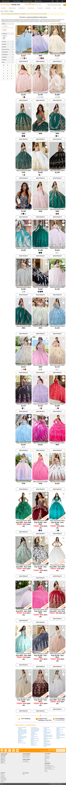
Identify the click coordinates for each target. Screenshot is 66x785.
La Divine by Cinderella (33, 732)
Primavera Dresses (47, 731)
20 (3, 75)
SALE (54, 8)
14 (3, 73)
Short (4, 38)
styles (4, 41)
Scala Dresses (46, 740)
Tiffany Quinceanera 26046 (40, 248)
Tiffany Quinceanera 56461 (57, 131)
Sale (45, 759)
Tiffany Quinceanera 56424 (57, 698)
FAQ (45, 770)
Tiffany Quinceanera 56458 (40, 131)
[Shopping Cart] (57, 1)
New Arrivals (47, 758)
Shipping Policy (3, 778)
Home (2, 11)
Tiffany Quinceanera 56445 (23, 565)
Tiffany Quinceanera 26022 (23, 54)
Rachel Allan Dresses (48, 735)
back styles (5, 49)
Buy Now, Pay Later (27, 1)
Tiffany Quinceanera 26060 (40, 170)
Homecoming (47, 756)
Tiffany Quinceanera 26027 (57, 93)
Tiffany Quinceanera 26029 (23, 93)
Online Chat (15, 4)
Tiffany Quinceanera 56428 (57, 565)
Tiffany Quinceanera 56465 (40, 54)
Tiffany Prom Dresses (60, 734)
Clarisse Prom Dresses (21, 735)
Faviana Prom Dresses (21, 739)
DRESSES (3, 8)
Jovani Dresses (34, 727)
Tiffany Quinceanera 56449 (23, 653)
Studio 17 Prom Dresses (59, 730)
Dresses (6, 11)
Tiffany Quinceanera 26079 (23, 404)
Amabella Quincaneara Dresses (22, 729)
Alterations (3, 776)
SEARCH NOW (61, 750)
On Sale (4, 29)
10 (7, 70)
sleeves (4, 57)
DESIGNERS (48, 8)
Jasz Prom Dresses (22, 742)
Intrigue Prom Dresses (20, 741)
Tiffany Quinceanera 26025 (40, 565)
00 (7, 65)
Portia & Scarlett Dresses (47, 730)
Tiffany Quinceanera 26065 (40, 287)
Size (3, 62)
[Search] (64, 5)
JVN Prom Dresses (35, 730)
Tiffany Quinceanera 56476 (57, 326)
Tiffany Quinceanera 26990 (40, 698)
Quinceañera (47, 757)
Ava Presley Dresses (22, 730)
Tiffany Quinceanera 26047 (57, 287)
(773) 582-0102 (25, 760)
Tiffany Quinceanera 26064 (57, 404)
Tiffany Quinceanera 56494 (40, 404)
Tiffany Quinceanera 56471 (57, 209)
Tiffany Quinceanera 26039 (57, 481)
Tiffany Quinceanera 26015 (57, 520)
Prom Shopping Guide (49, 765)
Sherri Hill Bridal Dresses (47, 742)
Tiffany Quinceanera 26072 (23, 443)
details (4, 59)
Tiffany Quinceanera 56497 (57, 443)
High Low (5, 35)
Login (24, 774)
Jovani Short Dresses (35, 728)
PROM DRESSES (12, 8)
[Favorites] (52, 1)
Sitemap (46, 771)
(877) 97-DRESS (26, 761)
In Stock (4, 30)
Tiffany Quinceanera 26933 (23, 520)
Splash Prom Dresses (60, 727)
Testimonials (3, 780)
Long (4, 37)
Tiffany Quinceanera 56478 (57, 170)
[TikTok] (9, 750)
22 (7, 75)
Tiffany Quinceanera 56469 (40, 209)
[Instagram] (2, 750)
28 (7, 78)
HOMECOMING (22, 8)
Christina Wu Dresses (22, 733)
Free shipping (38, 1)
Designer (11, 11)
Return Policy (3, 777)
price (3, 23)
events (4, 46)
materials (5, 54)
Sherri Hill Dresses (47, 743)
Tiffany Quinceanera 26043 (57, 248)
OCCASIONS (40, 8)
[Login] (62, 1)
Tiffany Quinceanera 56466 (23, 326)
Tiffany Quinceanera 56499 (23, 481)
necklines (5, 52)
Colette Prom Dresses (22, 736)
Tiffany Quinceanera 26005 (57, 653)
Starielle (58, 728)
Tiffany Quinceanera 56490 (40, 365)
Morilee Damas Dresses (34, 743)
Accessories (47, 761)
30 (11, 78)
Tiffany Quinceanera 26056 (23, 209)
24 (11, 75)
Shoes (46, 760)
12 (11, 70)
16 (7, 73)
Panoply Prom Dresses (46, 728)
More (60, 8)
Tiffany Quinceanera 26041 (40, 609)
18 (11, 73)
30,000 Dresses (6, 1)
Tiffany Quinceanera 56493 (57, 54)
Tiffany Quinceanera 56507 (40, 481)
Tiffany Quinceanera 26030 (40, 653)
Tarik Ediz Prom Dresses (59, 732)
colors (4, 44)
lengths (4, 33)
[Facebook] (6, 750)
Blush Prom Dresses (22, 731)
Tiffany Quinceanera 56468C (57, 609)
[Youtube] (17, 750)
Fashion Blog (47, 764)
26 (3, 78)
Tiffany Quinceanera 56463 (23, 170)
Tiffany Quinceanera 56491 (57, 365)
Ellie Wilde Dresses (22, 737)
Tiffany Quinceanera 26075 (40, 443)
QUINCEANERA (31, 8)
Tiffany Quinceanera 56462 (40, 326)
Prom (46, 755)
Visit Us (2, 774)
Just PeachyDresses (35, 729)
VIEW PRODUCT (23, 61)
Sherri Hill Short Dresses (47, 746)
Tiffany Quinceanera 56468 (23, 131)
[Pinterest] (13, 750)
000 (3, 65)
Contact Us (3, 775)
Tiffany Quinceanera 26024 (40, 93)
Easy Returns (16, 1)
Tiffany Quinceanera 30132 (23, 609)
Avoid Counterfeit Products (49, 769)
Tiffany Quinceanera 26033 (40, 520)
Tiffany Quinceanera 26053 (23, 248)
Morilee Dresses (34, 745)
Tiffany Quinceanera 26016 (23, 698)
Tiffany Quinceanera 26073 (23, 365)
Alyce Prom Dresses (22, 727)
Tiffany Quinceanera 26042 (23, 287)
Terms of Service (4, 779)
